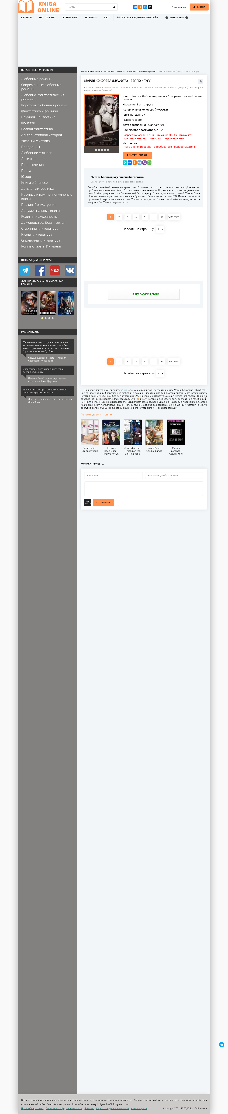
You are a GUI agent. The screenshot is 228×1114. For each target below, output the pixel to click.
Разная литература (36, 234)
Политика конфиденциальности (64, 1108)
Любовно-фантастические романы (42, 97)
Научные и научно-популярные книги (46, 196)
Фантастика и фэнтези (39, 111)
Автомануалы (139, 1108)
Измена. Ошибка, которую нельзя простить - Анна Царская (47, 380)
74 (162, 217)
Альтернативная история (41, 135)
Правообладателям (32, 1108)
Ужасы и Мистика (35, 141)
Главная (26, 17)
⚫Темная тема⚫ (176, 17)
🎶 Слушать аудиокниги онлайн (137, 17)
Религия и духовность (39, 216)
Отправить (103, 502)
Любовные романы (154, 96)
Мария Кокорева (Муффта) (150, 109)
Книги (135, 96)
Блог (107, 17)
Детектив (28, 158)
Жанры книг (70, 17)
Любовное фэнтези (36, 152)
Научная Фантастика (38, 117)
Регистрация (178, 6)
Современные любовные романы (41, 86)
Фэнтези (28, 123)
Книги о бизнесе (34, 182)
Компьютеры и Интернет (41, 246)
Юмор (26, 176)
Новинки (91, 17)
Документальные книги (40, 210)
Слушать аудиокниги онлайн (112, 1108)
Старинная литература (39, 228)
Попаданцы (30, 147)
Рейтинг (89, 1108)
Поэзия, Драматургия (38, 204)
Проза (26, 170)
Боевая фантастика (37, 129)
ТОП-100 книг (47, 17)
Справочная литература (40, 240)
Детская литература (37, 188)
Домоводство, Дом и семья (43, 222)
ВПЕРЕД (173, 217)
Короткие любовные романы (44, 105)
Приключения (32, 164)
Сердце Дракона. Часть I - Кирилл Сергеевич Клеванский (47, 359)
